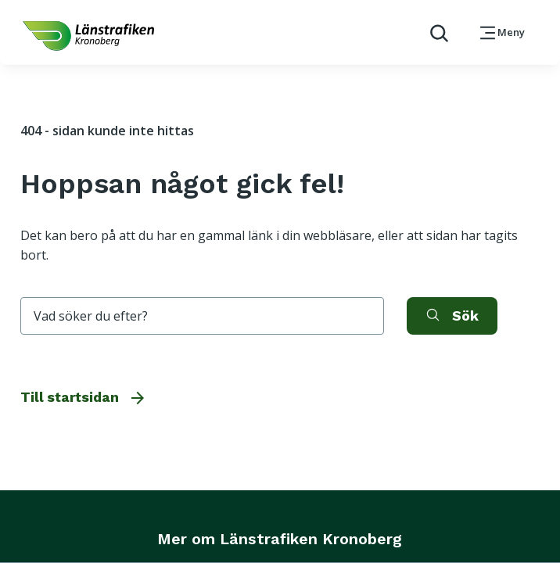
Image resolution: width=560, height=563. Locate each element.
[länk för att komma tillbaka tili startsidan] (88, 36)
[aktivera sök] (452, 316)
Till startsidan (83, 397)
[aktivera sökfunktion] (433, 32)
